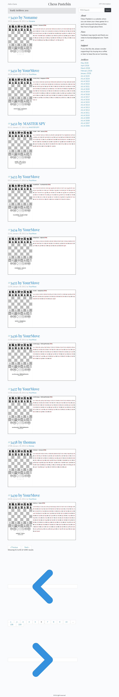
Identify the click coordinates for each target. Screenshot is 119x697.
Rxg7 (39, 467)
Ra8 (50, 520)
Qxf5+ (52, 462)
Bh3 (35, 354)
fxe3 (56, 515)
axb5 (49, 455)
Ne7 (58, 141)
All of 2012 (85, 110)
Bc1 (59, 243)
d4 (44, 28)
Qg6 (61, 464)
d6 (58, 28)
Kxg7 (46, 467)
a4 (39, 95)
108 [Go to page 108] (12, 624)
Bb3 (39, 139)
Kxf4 (52, 95)
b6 (37, 86)
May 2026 (85, 63)
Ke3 (34, 93)
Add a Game (12, 4)
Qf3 (70, 97)
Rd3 (40, 298)
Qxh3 (58, 245)
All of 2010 (85, 115)
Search (108, 10)
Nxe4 (49, 82)
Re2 (71, 511)
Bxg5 (60, 33)
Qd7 (62, 455)
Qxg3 (68, 35)
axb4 (39, 97)
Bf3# (50, 358)
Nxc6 (59, 84)
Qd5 (73, 82)
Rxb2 (46, 146)
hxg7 (36, 40)
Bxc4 (74, 188)
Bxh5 (71, 243)
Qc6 (35, 84)
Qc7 (54, 31)
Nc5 (36, 33)
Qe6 (63, 526)
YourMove (32, 74)
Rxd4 (46, 351)
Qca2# (38, 531)
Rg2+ (44, 144)
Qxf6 (58, 82)
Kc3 (55, 97)
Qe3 (50, 515)
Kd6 (72, 90)
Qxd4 (50, 351)
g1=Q (54, 529)
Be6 (67, 28)
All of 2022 (85, 84)
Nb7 (51, 349)
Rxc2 (46, 194)
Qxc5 (67, 86)
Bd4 (53, 508)
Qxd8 (47, 35)
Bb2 (62, 241)
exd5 (47, 139)
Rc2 (40, 517)
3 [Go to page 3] (23, 622)
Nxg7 (44, 40)
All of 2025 (85, 76)
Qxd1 (51, 298)
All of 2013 (85, 107)
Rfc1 (60, 455)
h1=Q (50, 526)
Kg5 (51, 37)
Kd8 (55, 197)
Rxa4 (62, 524)
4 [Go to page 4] (29, 622)
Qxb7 (65, 190)
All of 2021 (85, 86)
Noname (32, 21)
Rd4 (50, 524)
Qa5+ (46, 137)
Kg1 (65, 90)
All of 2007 (85, 123)
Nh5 (50, 40)
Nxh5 (66, 243)
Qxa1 (74, 349)
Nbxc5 (40, 33)
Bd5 (57, 351)
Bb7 (50, 86)
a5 (48, 31)
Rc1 (41, 511)
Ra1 (70, 520)
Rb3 (34, 520)
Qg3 (42, 40)
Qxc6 (62, 84)
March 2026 (85, 68)
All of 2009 (85, 118)
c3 (36, 99)
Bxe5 (64, 137)
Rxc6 (74, 197)
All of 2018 (85, 94)
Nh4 (36, 458)
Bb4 (59, 241)
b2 (61, 97)
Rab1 (66, 455)
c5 (36, 28)
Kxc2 (64, 194)
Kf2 (70, 90)
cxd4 (46, 28)
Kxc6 (61, 90)
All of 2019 (85, 92)
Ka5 (35, 531)
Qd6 (64, 35)
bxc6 (41, 460)
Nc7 (71, 35)
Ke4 (58, 95)
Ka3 (35, 524)
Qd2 (34, 31)
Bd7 (49, 508)
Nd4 (62, 188)
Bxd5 (51, 139)
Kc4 (42, 526)
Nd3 (64, 511)
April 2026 (85, 65)
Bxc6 (58, 90)
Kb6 (64, 529)
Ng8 (66, 135)
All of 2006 (85, 126)
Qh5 (66, 84)
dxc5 (44, 33)
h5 (74, 35)
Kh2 (38, 515)
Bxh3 (64, 296)
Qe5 (72, 84)
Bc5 (60, 86)
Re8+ (70, 144)
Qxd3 (39, 296)
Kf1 (48, 144)
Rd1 (61, 88)
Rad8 (43, 141)
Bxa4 (60, 524)
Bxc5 (64, 86)
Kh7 (34, 37)
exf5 (44, 458)
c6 (49, 241)
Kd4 (64, 95)
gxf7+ (54, 40)
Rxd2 (38, 144)
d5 (40, 82)
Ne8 (38, 40)
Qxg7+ (43, 467)
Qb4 (47, 141)
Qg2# (65, 245)
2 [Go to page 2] (17, 622)
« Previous (14, 547)
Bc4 (39, 135)
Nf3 (39, 28)
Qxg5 (52, 188)
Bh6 (55, 245)
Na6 (49, 33)
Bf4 (43, 137)
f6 (52, 464)
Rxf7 (71, 197)
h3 (60, 93)
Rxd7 (74, 88)
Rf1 (71, 188)
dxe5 (52, 137)
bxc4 (55, 356)
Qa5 (36, 86)
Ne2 (44, 245)
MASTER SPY (34, 127)
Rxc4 (59, 356)
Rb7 (68, 464)
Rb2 (65, 517)
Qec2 (67, 529)
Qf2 (70, 31)
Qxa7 (36, 192)
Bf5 (58, 513)
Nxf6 (55, 82)
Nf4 (63, 40)
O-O (42, 31)
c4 (33, 84)
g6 (48, 40)
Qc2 (73, 453)
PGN (45, 25)
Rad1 (65, 141)
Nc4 (55, 243)
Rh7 (61, 199)
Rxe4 (34, 351)
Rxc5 (46, 517)
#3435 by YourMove (23, 282)
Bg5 (70, 28)
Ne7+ (65, 139)
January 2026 (86, 73)
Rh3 (61, 296)
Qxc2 (50, 194)
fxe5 (49, 93)
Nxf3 (61, 190)
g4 (68, 33)
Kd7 (48, 90)
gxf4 (34, 95)
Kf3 (44, 95)
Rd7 (72, 33)
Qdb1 (74, 529)
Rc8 (40, 194)
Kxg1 (74, 296)
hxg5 (63, 33)
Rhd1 (53, 33)
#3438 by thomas (22, 442)
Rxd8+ (36, 35)
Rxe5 (53, 199)
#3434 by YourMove (24, 229)
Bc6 (54, 90)
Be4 (68, 458)
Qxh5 (36, 296)
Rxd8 (39, 35)
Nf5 (35, 141)
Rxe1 (63, 144)
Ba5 (69, 241)
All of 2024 (85, 79)
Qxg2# (54, 298)
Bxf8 (62, 245)
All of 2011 (85, 113)
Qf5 (67, 82)
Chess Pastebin (59, 4)
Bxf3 (67, 141)
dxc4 (56, 458)
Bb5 (52, 31)
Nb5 (72, 356)
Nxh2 (39, 192)
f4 (39, 93)
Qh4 (34, 88)
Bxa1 (69, 349)
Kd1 (42, 190)
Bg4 (34, 146)
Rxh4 (44, 524)
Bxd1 (45, 90)
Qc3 (65, 188)
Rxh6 (40, 197)
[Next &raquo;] (42, 660)
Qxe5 (69, 351)
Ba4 (52, 90)
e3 (38, 241)
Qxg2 (68, 188)
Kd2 (68, 95)
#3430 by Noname (22, 17)
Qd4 (40, 37)
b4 (37, 97)
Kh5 (47, 358)
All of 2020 (85, 89)
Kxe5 (52, 93)
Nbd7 (38, 243)
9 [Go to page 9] (60, 622)
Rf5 (47, 199)
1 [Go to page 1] (11, 622)
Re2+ (40, 146)
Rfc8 (60, 31)
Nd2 (43, 82)
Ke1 (43, 192)
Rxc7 (38, 199)
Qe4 (45, 464)
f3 (60, 28)
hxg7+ (36, 467)
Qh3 (58, 86)
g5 (67, 37)
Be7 (73, 28)
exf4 (38, 245)
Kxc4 (45, 97)
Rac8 (68, 508)
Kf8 (69, 37)
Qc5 (42, 88)
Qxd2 (74, 141)
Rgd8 (69, 88)
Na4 (64, 31)
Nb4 (72, 31)
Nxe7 (66, 354)
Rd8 (74, 33)
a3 (47, 33)
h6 (35, 31)
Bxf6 (70, 137)
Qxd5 (51, 460)
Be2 (67, 88)
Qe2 (44, 37)
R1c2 (68, 460)
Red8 (43, 511)
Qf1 (41, 513)
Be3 (39, 31)
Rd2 (34, 33)
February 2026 (86, 71)
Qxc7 (48, 190)
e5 (62, 28)
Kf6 (57, 37)
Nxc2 (53, 194)
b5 (36, 139)
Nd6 (38, 146)
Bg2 (66, 294)
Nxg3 (46, 520)
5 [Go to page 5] (35, 622)
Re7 (71, 460)
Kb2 (57, 35)
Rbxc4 (55, 460)
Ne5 (40, 508)
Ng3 (49, 245)
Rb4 (72, 458)
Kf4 (37, 520)
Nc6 (41, 28)
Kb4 (37, 526)
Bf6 (66, 137)
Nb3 (65, 28)
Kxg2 (50, 95)
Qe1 (61, 37)
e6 (36, 82)
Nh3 (36, 243)
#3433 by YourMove (24, 176)
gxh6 (60, 194)
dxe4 (46, 82)
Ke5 (36, 93)
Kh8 (68, 139)
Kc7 (58, 529)
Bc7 (74, 241)
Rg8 (74, 84)
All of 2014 (85, 105)
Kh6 (46, 37)
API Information (105, 4)
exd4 (34, 513)
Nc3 (56, 28)
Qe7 (36, 88)
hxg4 (65, 93)
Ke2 (62, 95)
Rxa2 (34, 517)
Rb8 (34, 349)
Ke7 (63, 37)
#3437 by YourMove (23, 388)
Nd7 (66, 31)
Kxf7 (57, 40)
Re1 (72, 508)
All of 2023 (85, 81)
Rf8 (42, 199)
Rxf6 (34, 197)
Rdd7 (47, 462)
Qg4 (47, 86)
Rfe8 (58, 460)
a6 (48, 97)
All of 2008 (85, 120)
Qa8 (72, 190)
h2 (44, 526)
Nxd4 (50, 28)
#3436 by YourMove (24, 335)
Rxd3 (43, 513)
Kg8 (74, 37)
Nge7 (69, 453)
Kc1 (74, 95)
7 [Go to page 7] (48, 622)
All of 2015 (85, 102)
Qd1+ (53, 35)
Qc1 (38, 349)
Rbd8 (64, 460)
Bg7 (46, 347)
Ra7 (74, 520)
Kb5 (71, 529)
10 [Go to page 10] (66, 622)
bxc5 (49, 88)
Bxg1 (70, 296)
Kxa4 (74, 524)
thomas (31, 446)
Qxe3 (52, 515)
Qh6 (34, 194)
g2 (46, 95)
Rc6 (59, 197)
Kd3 (34, 97)
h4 (66, 33)
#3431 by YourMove (23, 70)
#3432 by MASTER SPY (26, 123)
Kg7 (54, 354)
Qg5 (61, 40)
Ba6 (41, 524)
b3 (50, 35)
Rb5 (59, 517)
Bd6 (67, 194)
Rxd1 (41, 90)
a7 (53, 97)
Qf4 (68, 513)
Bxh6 (57, 194)
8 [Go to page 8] (54, 622)
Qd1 (43, 296)
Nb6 (50, 243)
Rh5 (38, 524)
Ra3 (53, 520)
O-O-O (46, 31)
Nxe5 (57, 137)
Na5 (40, 349)
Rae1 (53, 88)
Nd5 (46, 197)
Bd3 (55, 37)
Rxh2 (51, 144)
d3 (49, 135)
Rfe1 (40, 141)
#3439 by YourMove (24, 495)
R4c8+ (59, 462)
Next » (26, 547)
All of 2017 (85, 97)
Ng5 (49, 188)
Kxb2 (34, 99)
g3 (58, 35)
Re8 (57, 347)
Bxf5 (57, 296)
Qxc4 (35, 190)
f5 (54, 86)
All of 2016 (85, 100)
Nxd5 (54, 139)
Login (83, 29)
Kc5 (66, 526)
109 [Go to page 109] (19, 624)
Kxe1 (67, 144)
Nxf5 (41, 458)
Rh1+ (57, 144)
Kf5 (36, 95)
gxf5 (72, 464)
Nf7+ (50, 146)
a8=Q (59, 97)
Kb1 (58, 31)
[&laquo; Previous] (42, 586)
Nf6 (53, 28)
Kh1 (71, 86)
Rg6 (67, 197)
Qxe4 (38, 190)
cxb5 (53, 455)
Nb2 (59, 511)
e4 (34, 28)
